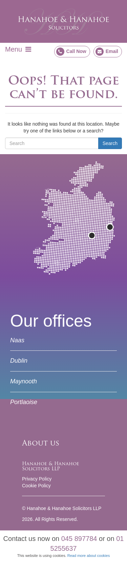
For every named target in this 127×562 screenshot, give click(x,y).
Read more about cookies (88, 556)
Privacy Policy (36, 479)
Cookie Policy (36, 485)
